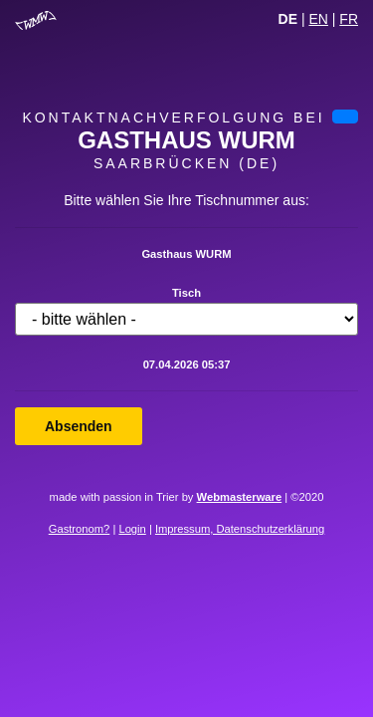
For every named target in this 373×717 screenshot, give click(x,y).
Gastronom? (79, 529)
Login (131, 529)
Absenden (78, 426)
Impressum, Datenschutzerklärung (239, 529)
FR (348, 19)
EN (317, 19)
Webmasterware (239, 497)
